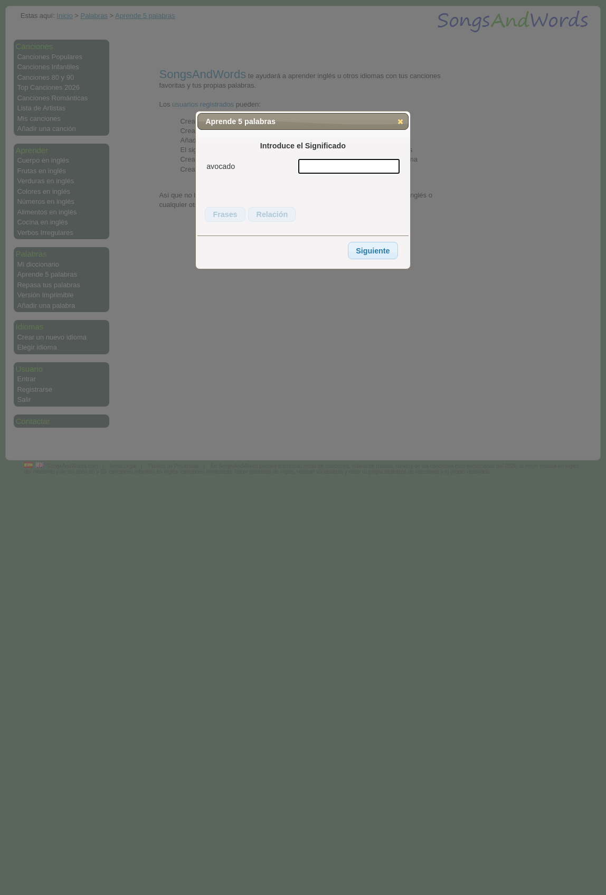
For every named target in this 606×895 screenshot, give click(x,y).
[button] (400, 121)
